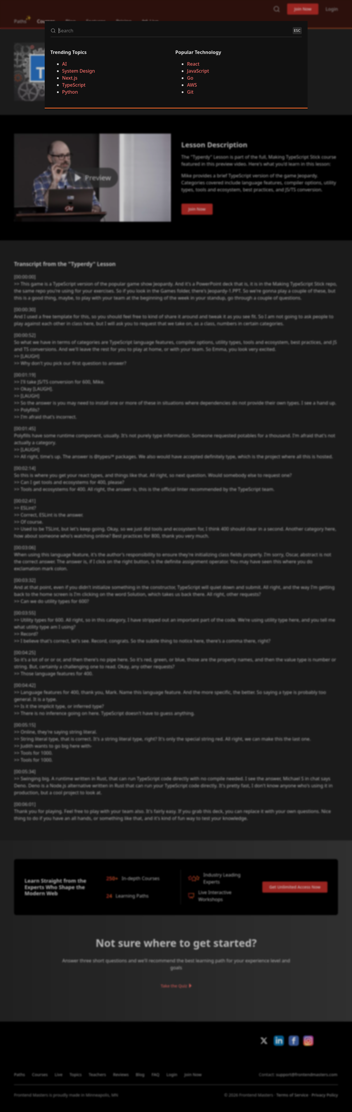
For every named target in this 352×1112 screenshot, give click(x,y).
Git (190, 92)
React (193, 64)
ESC (297, 30)
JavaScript (198, 71)
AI (64, 64)
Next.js (70, 78)
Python (70, 92)
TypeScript (74, 85)
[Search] (174, 30)
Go (190, 78)
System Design (78, 71)
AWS (192, 85)
